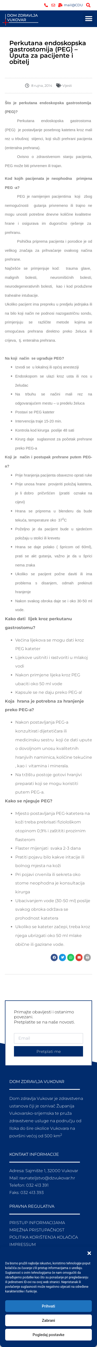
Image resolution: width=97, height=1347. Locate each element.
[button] (89, 1253)
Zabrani (48, 1320)
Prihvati (48, 1306)
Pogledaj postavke (48, 1334)
